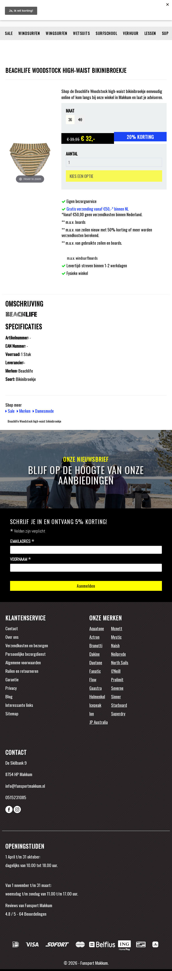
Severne (117, 688)
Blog (9, 696)
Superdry (118, 713)
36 (70, 119)
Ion (91, 713)
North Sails (119, 662)
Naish (115, 645)
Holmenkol (97, 696)
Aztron (94, 637)
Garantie (12, 679)
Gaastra (95, 688)
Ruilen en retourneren (21, 671)
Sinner (116, 696)
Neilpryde (118, 654)
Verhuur (131, 43)
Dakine (94, 654)
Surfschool (106, 43)
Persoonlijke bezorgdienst (25, 654)
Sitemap (11, 713)
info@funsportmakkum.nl (25, 786)
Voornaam (20, 559)
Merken (23, 411)
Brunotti (95, 645)
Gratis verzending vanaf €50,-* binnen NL (98, 209)
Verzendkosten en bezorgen (26, 645)
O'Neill (115, 671)
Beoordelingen (34, 914)
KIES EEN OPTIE (81, 176)
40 (80, 119)
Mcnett (116, 628)
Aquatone (96, 628)
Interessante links (19, 705)
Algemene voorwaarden (23, 662)
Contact (11, 628)
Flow (92, 679)
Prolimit (117, 679)
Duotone (95, 662)
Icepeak (95, 705)
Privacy (11, 688)
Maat (70, 111)
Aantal (72, 154)
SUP (165, 43)
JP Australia (98, 722)
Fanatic (95, 671)
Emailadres (22, 541)
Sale (9, 43)
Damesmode (43, 411)
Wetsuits (81, 43)
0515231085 (15, 797)
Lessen (150, 43)
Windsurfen (29, 43)
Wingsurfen (56, 43)
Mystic (116, 637)
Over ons (12, 637)
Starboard (119, 705)
